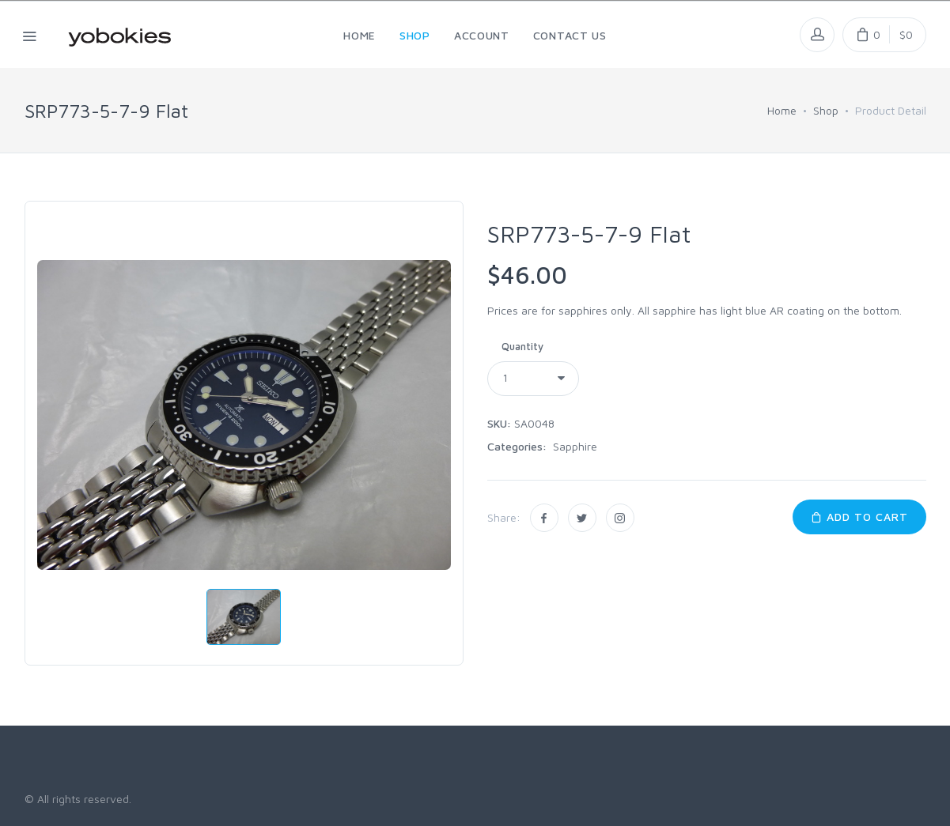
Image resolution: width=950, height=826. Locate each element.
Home (782, 110)
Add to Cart (859, 516)
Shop (825, 110)
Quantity (522, 346)
